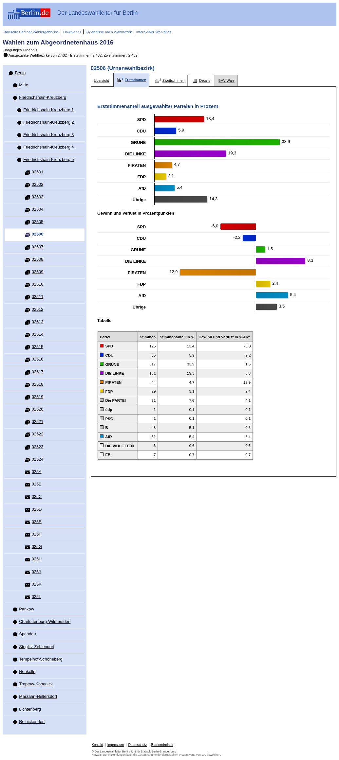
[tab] (101, 80)
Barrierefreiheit (162, 745)
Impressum (115, 745)
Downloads (72, 32)
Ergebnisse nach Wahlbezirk (108, 32)
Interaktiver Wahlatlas (153, 32)
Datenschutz (137, 745)
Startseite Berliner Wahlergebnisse (31, 32)
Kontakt (97, 745)
